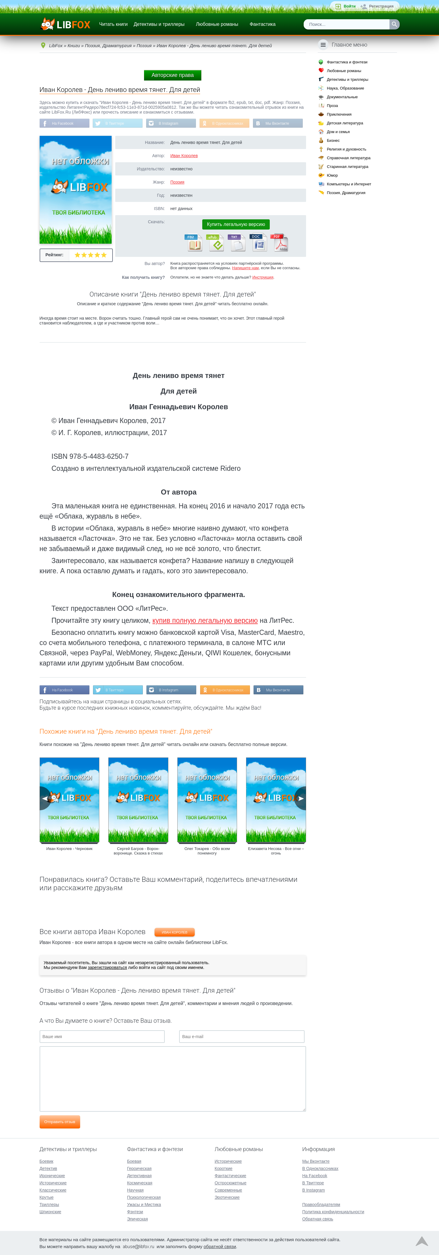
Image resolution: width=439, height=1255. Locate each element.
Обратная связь (317, 1219)
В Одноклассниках (227, 123)
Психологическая (144, 1197)
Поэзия (177, 182)
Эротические (227, 1197)
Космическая (139, 1182)
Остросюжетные (230, 1182)
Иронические (52, 1175)
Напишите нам (245, 268)
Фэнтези (135, 1211)
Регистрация (381, 6)
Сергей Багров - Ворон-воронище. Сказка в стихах (138, 850)
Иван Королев (184, 155)
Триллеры (49, 1204)
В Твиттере (114, 123)
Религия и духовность (346, 149)
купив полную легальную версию (205, 620)
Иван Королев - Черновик (69, 848)
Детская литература (345, 123)
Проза (332, 105)
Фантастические (230, 1175)
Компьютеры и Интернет (349, 184)
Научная (135, 1190)
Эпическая (137, 1219)
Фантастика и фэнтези (347, 62)
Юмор (332, 175)
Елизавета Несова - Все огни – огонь (276, 850)
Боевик (46, 1161)
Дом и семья (338, 131)
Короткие (223, 1168)
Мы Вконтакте (277, 123)
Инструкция (262, 277)
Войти (350, 6)
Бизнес (333, 140)
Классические (53, 1190)
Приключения (339, 114)
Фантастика (262, 24)
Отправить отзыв (59, 1121)
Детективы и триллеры (159, 24)
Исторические (53, 1182)
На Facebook (63, 123)
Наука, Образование (345, 88)
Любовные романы (217, 24)
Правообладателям (321, 1204)
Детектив (48, 1168)
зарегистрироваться (107, 967)
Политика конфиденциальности (333, 1211)
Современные (228, 1190)
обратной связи (220, 1246)
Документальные (342, 97)
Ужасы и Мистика (144, 1204)
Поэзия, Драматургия (346, 192)
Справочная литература (348, 158)
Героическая (139, 1168)
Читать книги (113, 24)
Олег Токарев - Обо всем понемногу (207, 850)
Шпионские (50, 1211)
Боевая (134, 1161)
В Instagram (168, 123)
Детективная (139, 1175)
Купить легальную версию (236, 224)
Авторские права (173, 75)
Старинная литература (347, 166)
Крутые (47, 1197)
